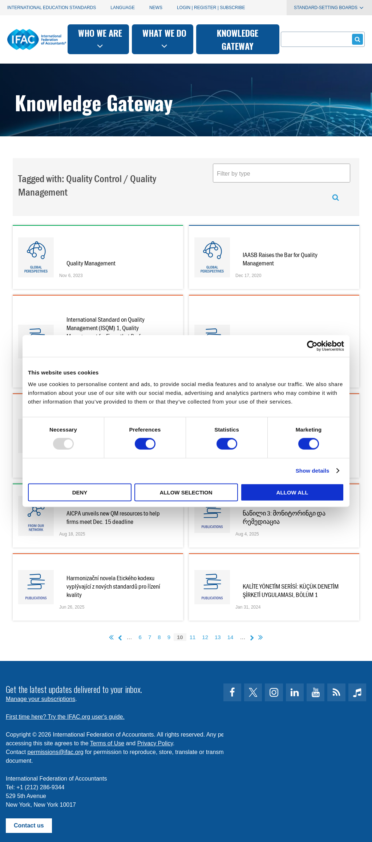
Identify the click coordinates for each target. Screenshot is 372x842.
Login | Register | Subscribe (211, 7)
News (155, 7)
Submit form (356, 39)
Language (122, 7)
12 (205, 637)
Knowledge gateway (237, 39)
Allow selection (186, 492)
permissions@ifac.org (56, 752)
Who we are (100, 38)
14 (230, 637)
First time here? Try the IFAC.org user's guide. (65, 717)
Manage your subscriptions (40, 699)
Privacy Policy (155, 743)
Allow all (292, 492)
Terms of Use (107, 743)
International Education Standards (51, 7)
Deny (80, 492)
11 (193, 637)
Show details (312, 471)
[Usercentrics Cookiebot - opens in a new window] (312, 346)
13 (218, 637)
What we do (164, 38)
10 (180, 637)
